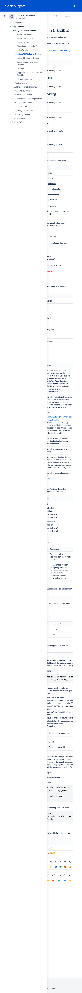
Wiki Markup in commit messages (58, 51)
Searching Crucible (21, 107)
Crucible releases (19, 118)
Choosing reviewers (22, 91)
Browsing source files (25, 38)
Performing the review (23, 95)
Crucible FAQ (17, 122)
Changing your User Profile (28, 46)
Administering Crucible (21, 114)
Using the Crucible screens (25, 30)
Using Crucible (18, 27)
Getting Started (18, 23)
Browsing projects (24, 42)
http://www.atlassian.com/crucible (58, 417)
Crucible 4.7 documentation (27, 15)
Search (74, 6)
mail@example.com (49, 478)
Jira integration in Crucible (24, 110)
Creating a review (21, 83)
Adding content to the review (25, 87)
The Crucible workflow (23, 79)
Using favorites (23, 50)
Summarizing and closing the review (28, 99)
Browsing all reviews (25, 34)
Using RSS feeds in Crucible (28, 58)
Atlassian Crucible (51, 420)
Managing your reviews (23, 103)
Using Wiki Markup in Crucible (29, 54)
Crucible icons (22, 69)
